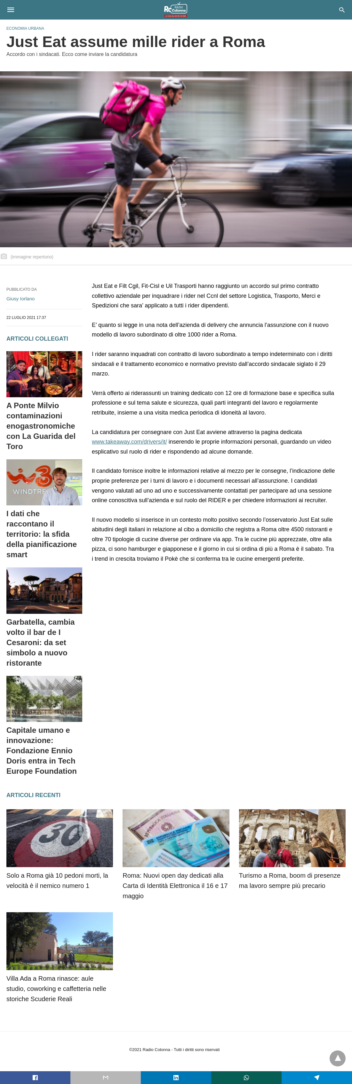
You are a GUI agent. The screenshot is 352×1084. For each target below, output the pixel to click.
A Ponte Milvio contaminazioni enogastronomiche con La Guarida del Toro (41, 426)
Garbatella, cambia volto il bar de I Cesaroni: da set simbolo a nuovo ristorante (40, 642)
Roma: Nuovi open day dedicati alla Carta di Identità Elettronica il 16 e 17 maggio (175, 885)
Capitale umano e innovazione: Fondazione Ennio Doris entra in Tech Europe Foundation (41, 750)
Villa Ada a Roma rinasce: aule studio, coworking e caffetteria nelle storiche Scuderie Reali (56, 988)
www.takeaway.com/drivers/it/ (129, 442)
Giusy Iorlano (20, 298)
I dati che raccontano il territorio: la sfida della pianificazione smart (41, 534)
